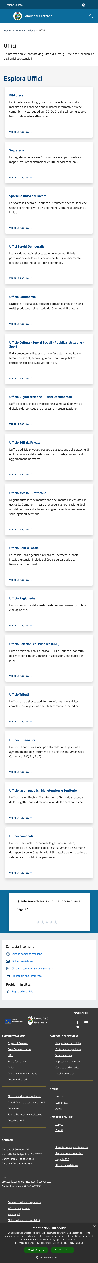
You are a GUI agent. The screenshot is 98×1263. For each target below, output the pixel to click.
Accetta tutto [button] (36, 1249)
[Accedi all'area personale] (83, 5)
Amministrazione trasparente (24, 1202)
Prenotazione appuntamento (71, 1147)
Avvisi (58, 1109)
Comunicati (61, 1103)
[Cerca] (91, 16)
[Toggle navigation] (7, 16)
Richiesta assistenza (66, 1165)
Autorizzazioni (16, 1120)
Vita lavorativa (63, 1055)
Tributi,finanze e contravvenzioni (26, 1102)
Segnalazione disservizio (69, 1153)
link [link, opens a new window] (81, 1242)
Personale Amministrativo (22, 1073)
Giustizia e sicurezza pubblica (24, 1096)
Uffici (10, 1055)
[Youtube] (86, 1022)
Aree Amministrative (19, 1049)
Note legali (14, 1214)
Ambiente (13, 1108)
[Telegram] (77, 1027)
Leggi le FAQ (62, 1159)
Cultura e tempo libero (68, 1049)
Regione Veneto (14, 5)
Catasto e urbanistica (67, 1067)
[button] (49, 1257)
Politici (11, 1067)
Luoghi (59, 1124)
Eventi (59, 1130)
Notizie (59, 1096)
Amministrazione (25, 30)
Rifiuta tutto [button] (62, 1249)
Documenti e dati (17, 1079)
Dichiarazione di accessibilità (24, 1220)
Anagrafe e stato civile (68, 1043)
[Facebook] (77, 1022)
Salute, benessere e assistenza (25, 1114)
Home (7, 30)
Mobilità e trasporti (66, 1073)
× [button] (94, 1226)
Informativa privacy (19, 1208)
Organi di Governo (18, 1043)
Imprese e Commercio (67, 1061)
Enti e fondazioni (17, 1061)
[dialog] (49, 1243)
